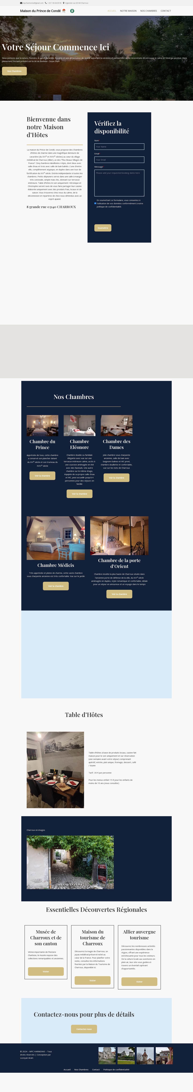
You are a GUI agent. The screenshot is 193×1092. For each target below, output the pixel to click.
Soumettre (113, 227)
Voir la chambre (44, 481)
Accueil (112, 10)
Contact (166, 10)
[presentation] (125, 217)
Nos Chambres (148, 10)
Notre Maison (128, 10)
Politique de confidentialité (116, 1088)
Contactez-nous (96, 1047)
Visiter (44, 986)
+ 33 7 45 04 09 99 (54, 3)
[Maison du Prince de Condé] (43, 10)
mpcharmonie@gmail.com (33, 3)
